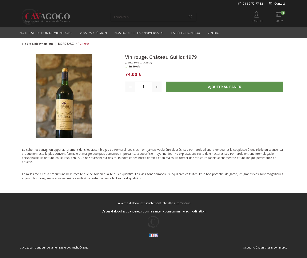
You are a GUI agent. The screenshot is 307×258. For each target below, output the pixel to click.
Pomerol (83, 44)
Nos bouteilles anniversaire (139, 33)
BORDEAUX (66, 44)
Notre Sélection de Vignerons (45, 33)
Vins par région (93, 33)
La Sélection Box (185, 33)
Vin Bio (213, 33)
